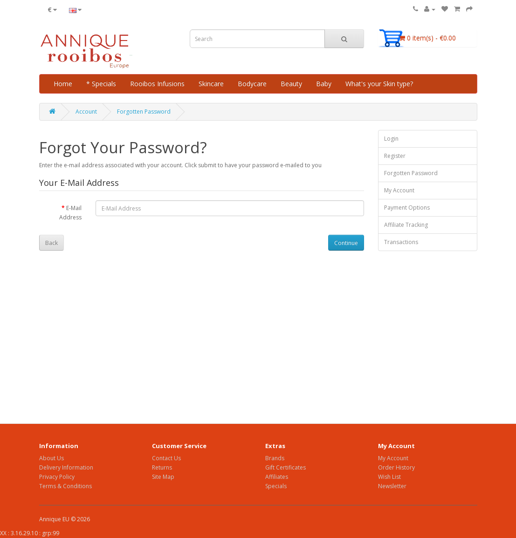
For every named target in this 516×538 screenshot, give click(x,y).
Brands (274, 458)
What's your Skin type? (379, 83)
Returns (162, 467)
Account (86, 112)
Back (51, 243)
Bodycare (252, 83)
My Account (399, 190)
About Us (51, 458)
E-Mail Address (70, 212)
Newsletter (392, 486)
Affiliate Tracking (406, 225)
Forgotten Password (144, 112)
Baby (323, 83)
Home (63, 83)
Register (395, 156)
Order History (396, 467)
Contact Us (166, 458)
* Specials (101, 83)
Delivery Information (66, 467)
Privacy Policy (57, 477)
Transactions (401, 242)
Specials (276, 486)
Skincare (211, 83)
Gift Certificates (285, 467)
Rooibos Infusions (157, 83)
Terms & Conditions (65, 486)
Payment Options (407, 207)
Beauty (291, 83)
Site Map (163, 477)
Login (391, 139)
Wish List (389, 477)
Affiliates (276, 477)
